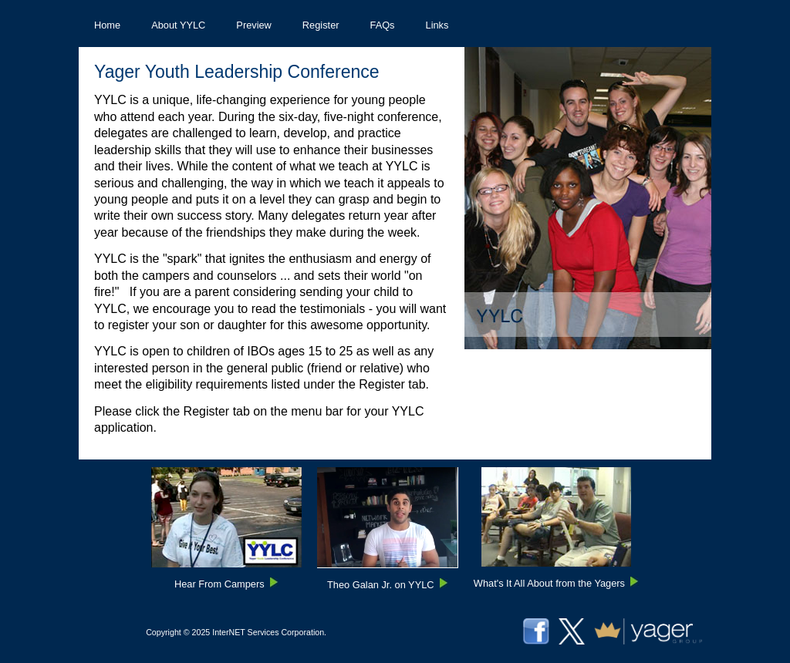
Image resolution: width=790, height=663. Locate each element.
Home (107, 25)
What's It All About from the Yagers (549, 583)
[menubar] (271, 25)
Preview (254, 25)
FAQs (382, 25)
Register (320, 25)
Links (437, 25)
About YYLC (178, 25)
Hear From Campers (219, 584)
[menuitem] (107, 25)
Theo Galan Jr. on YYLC (380, 585)
